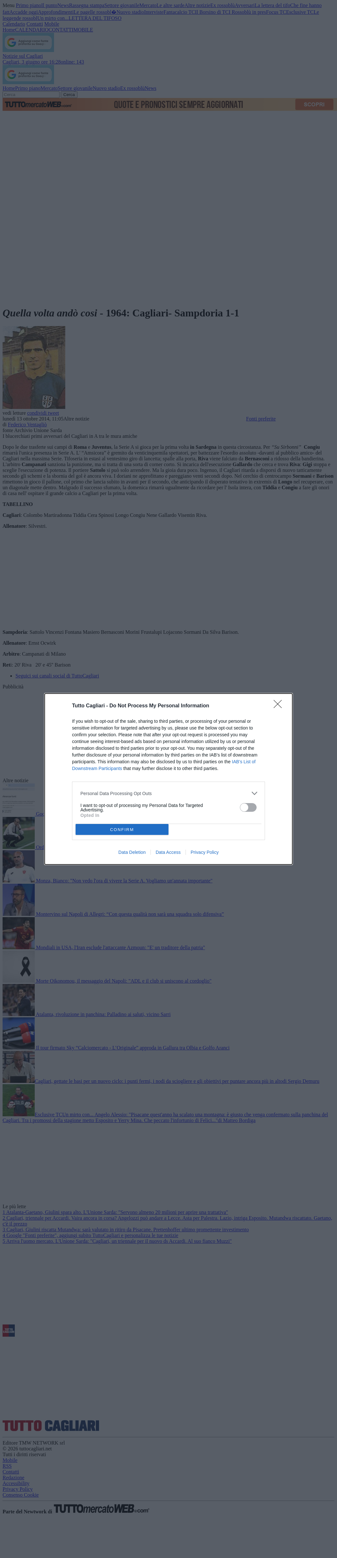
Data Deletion (132, 852)
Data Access (168, 852)
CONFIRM (122, 829)
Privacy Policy (205, 852)
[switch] (248, 807)
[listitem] (168, 793)
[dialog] (168, 779)
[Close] (280, 706)
